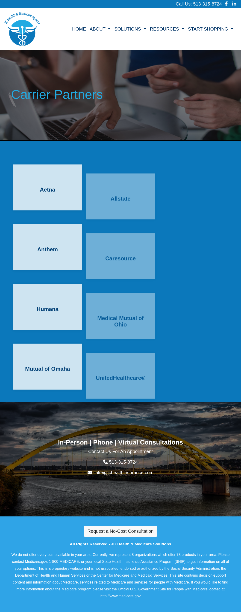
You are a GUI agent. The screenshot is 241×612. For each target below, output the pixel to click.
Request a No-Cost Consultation (121, 531)
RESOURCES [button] (165, 28)
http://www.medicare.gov (120, 596)
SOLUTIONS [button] (128, 28)
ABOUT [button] (98, 28)
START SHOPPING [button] (208, 28)
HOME (79, 28)
